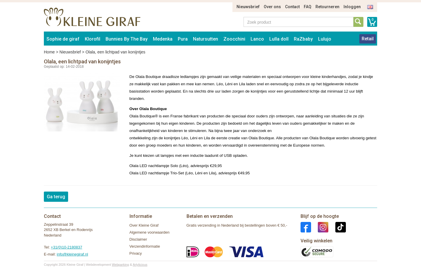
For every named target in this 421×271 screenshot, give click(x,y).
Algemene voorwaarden (150, 232)
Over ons (272, 6)
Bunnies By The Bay (127, 39)
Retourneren (327, 6)
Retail (368, 38)
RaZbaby (303, 39)
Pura (183, 39)
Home (49, 52)
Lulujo (324, 39)
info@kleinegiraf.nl (72, 254)
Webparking (120, 264)
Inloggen (352, 6)
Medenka (162, 39)
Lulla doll (279, 39)
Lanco (257, 39)
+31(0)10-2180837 (66, 247)
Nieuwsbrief (248, 6)
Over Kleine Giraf (144, 225)
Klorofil (92, 39)
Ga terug (56, 196)
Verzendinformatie (145, 246)
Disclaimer (138, 239)
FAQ (307, 6)
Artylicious (140, 264)
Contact (292, 6)
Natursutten (205, 39)
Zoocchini (234, 39)
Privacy (136, 253)
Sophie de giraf (63, 39)
